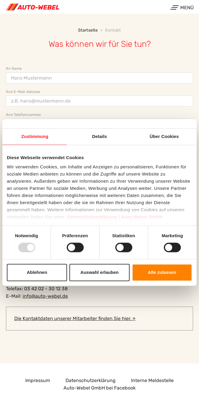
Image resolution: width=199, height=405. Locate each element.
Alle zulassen (162, 272)
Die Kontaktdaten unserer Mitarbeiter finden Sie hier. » (75, 318)
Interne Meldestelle (152, 380)
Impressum (37, 380)
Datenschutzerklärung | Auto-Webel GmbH (115, 216)
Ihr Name (14, 68)
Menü (183, 7)
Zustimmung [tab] (34, 136)
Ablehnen (37, 272)
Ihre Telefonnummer (23, 114)
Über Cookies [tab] (164, 136)
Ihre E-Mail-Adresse (23, 91)
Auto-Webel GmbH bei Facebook (99, 388)
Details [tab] (99, 136)
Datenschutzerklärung (91, 380)
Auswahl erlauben (99, 272)
